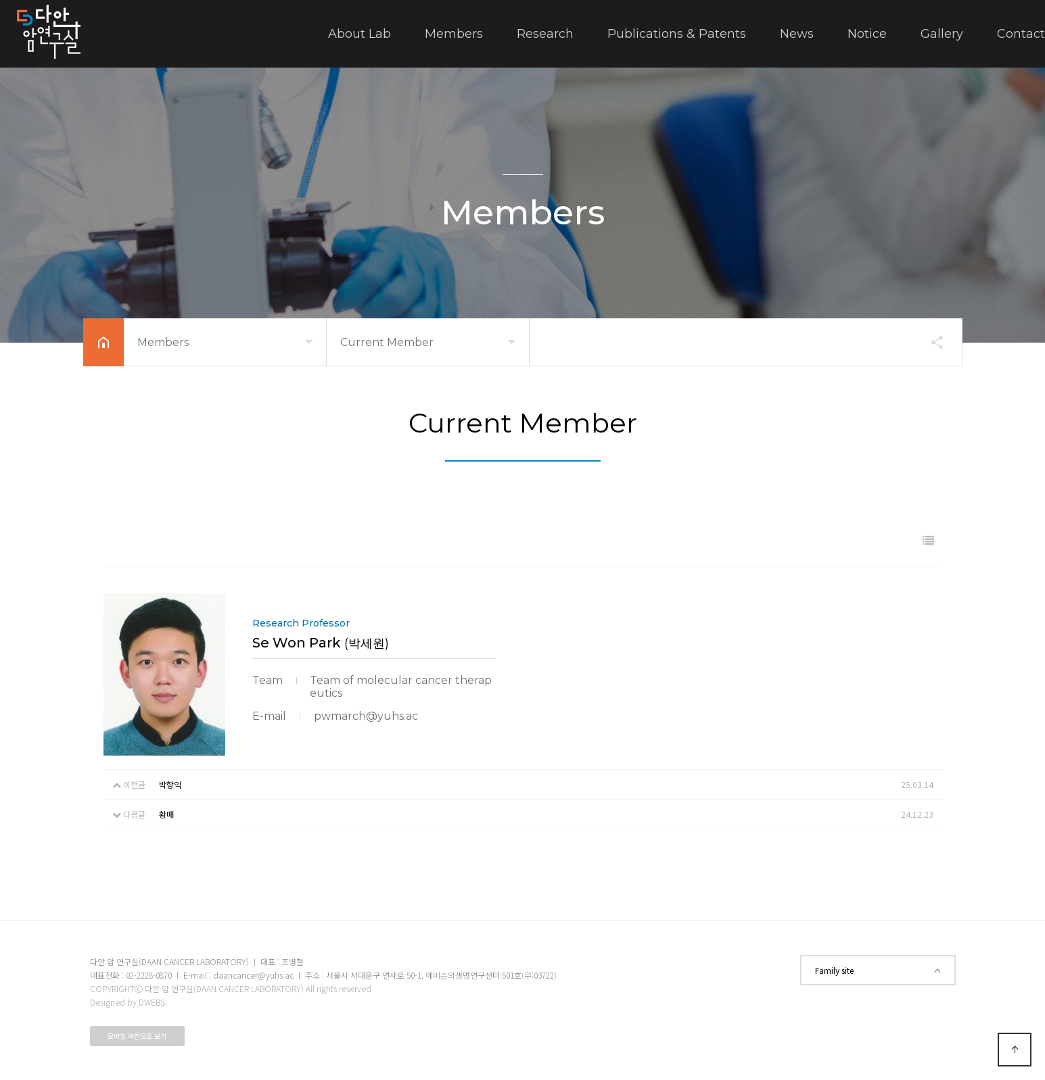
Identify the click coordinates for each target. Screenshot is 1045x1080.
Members (454, 33)
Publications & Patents (676, 33)
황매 (166, 814)
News (797, 33)
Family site (878, 970)
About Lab (359, 33)
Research (545, 33)
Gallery (942, 33)
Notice (867, 33)
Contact (1021, 33)
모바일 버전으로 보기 (137, 1036)
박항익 (170, 784)
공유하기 (930, 341)
